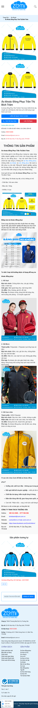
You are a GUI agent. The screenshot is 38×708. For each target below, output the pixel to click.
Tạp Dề (22, 670)
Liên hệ (4, 584)
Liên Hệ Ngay (28, 121)
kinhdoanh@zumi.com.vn (12, 135)
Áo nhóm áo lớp (24, 660)
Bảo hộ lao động (25, 664)
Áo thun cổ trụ (24, 652)
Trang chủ (6, 17)
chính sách (6, 647)
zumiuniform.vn (14, 520)
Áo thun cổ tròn (24, 658)
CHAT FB (5, 704)
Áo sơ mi (22, 656)
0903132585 (19, 116)
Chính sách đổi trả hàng (8, 660)
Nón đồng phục (24, 668)
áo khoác (13, 163)
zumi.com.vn (27, 520)
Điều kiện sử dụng (6, 652)
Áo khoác (23, 662)
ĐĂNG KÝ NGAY (28, 596)
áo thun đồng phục (30, 161)
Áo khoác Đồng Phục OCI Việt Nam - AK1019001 (15, 580)
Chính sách (4, 654)
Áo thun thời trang (25, 672)
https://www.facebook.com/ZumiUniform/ (22, 523)
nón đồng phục (24, 163)
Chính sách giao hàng (7, 656)
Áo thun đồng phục (25, 650)
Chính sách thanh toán (7, 658)
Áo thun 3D (23, 673)
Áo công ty (23, 654)
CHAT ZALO (6, 706)
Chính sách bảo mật (7, 650)
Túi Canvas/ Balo (25, 675)
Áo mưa (22, 666)
